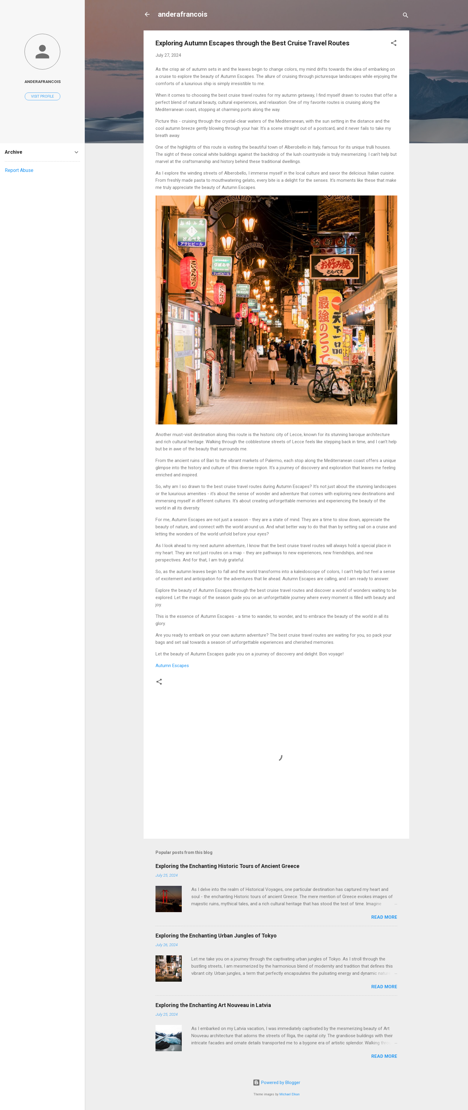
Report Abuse (19, 170)
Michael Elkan (289, 1094)
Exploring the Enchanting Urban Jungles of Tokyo (216, 935)
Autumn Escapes (172, 665)
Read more (384, 917)
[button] (393, 44)
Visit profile (42, 96)
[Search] (405, 16)
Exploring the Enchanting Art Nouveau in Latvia (213, 1005)
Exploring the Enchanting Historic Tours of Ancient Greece (227, 866)
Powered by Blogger (276, 1082)
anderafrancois (182, 14)
